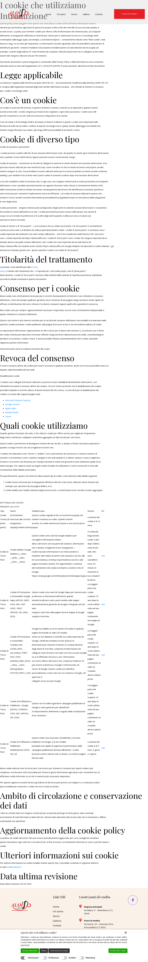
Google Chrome (12, 404)
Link (103, 555)
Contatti (98, 14)
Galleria (86, 14)
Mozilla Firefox (12, 412)
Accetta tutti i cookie (118, 951)
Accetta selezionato (30, 951)
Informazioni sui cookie (59, 951)
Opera (8, 416)
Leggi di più (25, 945)
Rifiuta (43, 951)
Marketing (90, 958)
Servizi (74, 14)
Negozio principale (93, 907)
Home (48, 14)
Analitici (72, 958)
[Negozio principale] (80, 906)
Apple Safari (10, 408)
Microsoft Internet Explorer (18, 400)
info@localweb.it (14, 867)
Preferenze (53, 958)
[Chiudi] (125, 932)
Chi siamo (61, 14)
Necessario (33, 958)
